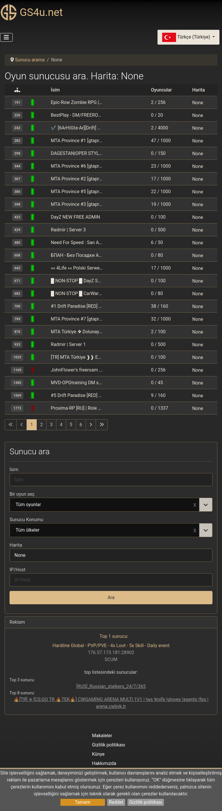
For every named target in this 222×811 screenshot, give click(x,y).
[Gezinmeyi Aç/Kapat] (6, 37)
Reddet (116, 802)
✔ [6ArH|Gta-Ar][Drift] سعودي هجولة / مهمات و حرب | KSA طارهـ (77, 128)
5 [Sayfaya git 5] (71, 424)
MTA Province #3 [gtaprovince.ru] (77, 204)
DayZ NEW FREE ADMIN (75, 217)
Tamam (82, 802)
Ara (111, 597)
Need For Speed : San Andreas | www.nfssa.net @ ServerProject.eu (77, 242)
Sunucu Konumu (26, 519)
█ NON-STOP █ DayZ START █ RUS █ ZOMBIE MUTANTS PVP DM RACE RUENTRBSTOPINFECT (77, 280)
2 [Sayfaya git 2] (41, 424)
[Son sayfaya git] (102, 424)
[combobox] (111, 505)
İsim (14, 469)
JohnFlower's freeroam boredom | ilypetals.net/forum (77, 370)
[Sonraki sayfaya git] (91, 424)
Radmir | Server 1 (68, 344)
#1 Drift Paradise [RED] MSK (77, 306)
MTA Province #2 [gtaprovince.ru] (77, 179)
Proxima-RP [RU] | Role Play (77, 408)
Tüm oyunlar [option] (105, 505)
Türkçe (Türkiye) (186, 37)
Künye (98, 754)
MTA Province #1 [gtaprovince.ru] (77, 140)
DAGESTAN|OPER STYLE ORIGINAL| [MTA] (77, 153)
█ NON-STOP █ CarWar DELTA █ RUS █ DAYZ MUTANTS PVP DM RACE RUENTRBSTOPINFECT (77, 293)
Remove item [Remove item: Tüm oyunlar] (195, 505)
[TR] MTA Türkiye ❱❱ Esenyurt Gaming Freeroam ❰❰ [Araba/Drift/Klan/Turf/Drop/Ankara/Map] (77, 357)
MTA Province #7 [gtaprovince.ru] (77, 319)
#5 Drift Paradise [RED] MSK (77, 395)
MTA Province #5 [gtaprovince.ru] (77, 191)
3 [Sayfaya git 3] (51, 424)
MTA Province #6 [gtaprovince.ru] (77, 166)
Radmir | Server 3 (68, 230)
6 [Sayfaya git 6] (80, 424)
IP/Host (17, 569)
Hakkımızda (104, 763)
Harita (16, 545)
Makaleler (102, 735)
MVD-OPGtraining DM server (77, 382)
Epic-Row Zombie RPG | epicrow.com (77, 102)
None (197, 102)
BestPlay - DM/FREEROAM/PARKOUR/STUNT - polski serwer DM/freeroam (77, 115)
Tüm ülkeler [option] (105, 530)
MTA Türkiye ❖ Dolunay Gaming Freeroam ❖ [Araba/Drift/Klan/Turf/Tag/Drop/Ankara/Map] (77, 331)
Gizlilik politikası (145, 802)
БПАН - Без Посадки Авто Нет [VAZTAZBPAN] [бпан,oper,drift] (77, 255)
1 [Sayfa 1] (31, 424)
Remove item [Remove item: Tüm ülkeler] (195, 530)
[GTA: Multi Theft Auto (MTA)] (42, 102)
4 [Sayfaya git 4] (61, 424)
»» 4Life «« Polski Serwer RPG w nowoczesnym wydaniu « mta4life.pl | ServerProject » (77, 268)
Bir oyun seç (22, 494)
